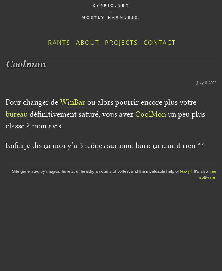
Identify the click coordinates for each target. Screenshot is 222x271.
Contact (159, 42)
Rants (59, 42)
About (88, 42)
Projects (121, 42)
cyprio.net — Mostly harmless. (111, 11)
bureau (17, 114)
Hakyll (186, 171)
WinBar (72, 102)
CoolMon (150, 114)
